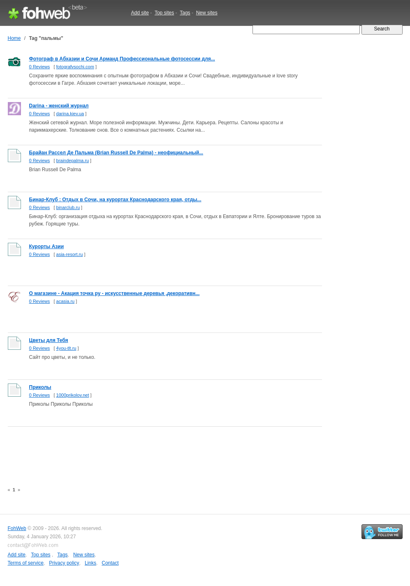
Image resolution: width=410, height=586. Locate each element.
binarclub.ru (68, 207)
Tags (185, 13)
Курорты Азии (46, 246)
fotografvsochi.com (75, 66)
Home (14, 38)
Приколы (40, 387)
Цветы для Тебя (48, 340)
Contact (110, 563)
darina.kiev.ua (70, 113)
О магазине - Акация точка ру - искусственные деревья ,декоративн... (114, 293)
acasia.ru (65, 301)
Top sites (164, 13)
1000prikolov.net (72, 395)
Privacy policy (64, 563)
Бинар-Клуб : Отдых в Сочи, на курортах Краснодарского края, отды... (115, 199)
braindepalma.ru (72, 160)
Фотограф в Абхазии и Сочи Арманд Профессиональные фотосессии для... (122, 59)
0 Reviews (39, 66)
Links (90, 563)
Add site (140, 13)
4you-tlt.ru (66, 348)
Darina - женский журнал (59, 106)
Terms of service (26, 563)
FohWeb (17, 528)
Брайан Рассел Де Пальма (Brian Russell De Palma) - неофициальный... (116, 153)
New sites (207, 13)
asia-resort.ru (69, 254)
